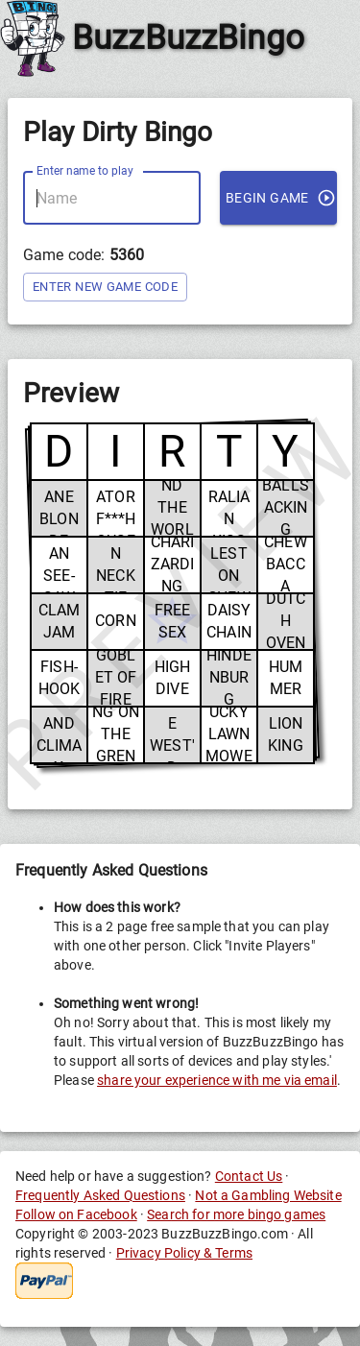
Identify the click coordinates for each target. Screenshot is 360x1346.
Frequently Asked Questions (100, 1195)
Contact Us (249, 1176)
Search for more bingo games (236, 1214)
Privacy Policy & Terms (184, 1253)
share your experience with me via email (217, 1080)
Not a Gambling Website (268, 1195)
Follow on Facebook (76, 1214)
